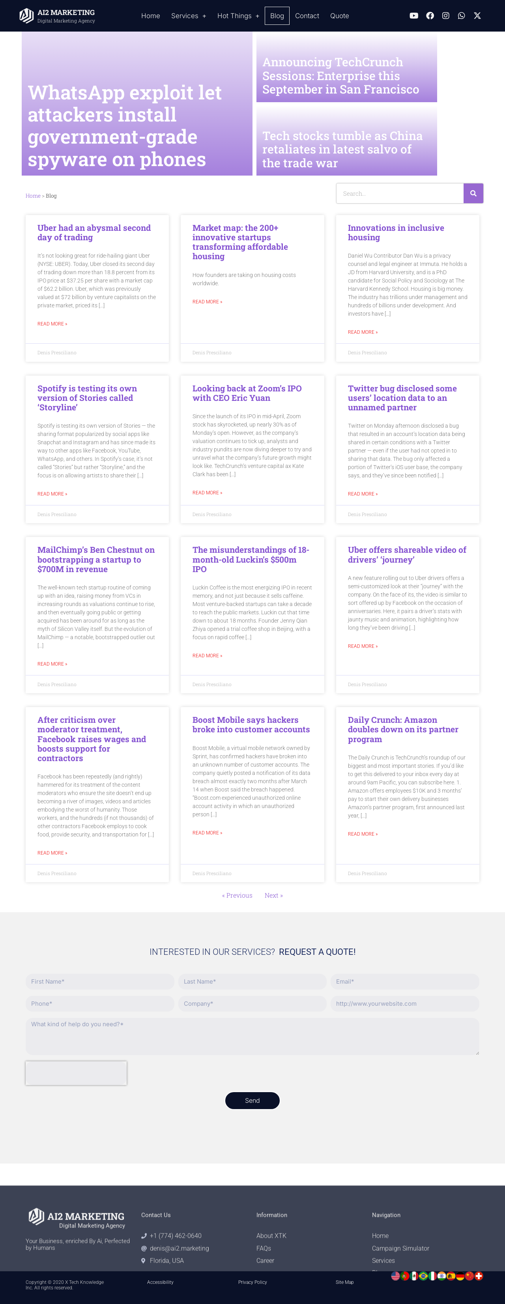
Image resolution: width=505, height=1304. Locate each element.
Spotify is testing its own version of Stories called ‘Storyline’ (87, 398)
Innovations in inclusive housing (396, 232)
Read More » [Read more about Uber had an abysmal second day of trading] (52, 324)
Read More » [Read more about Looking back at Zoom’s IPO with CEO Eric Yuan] (207, 493)
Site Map (345, 1282)
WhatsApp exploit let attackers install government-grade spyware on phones (125, 125)
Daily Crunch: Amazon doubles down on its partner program (403, 729)
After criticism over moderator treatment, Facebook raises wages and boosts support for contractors (91, 738)
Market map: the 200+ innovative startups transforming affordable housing (240, 242)
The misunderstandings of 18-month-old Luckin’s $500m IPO (251, 559)
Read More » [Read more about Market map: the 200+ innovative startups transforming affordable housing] (207, 302)
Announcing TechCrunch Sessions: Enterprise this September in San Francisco (340, 75)
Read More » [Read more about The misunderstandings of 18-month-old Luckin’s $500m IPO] (207, 656)
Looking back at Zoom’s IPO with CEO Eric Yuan (247, 393)
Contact (307, 16)
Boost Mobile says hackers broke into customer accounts (251, 724)
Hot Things (238, 16)
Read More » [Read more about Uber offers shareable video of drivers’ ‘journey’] (363, 646)
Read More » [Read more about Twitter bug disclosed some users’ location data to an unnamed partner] (363, 494)
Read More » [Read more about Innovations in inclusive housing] (363, 332)
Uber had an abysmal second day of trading (94, 232)
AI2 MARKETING (66, 12)
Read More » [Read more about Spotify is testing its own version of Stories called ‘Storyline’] (52, 494)
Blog (277, 16)
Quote (339, 16)
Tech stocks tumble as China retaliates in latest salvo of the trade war (342, 149)
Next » (274, 895)
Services (188, 16)
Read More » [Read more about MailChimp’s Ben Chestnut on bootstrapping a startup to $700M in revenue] (52, 664)
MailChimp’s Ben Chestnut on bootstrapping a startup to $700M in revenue (96, 559)
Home (150, 16)
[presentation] (76, 1073)
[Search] (473, 193)
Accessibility (160, 1282)
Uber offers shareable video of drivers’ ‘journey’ (407, 554)
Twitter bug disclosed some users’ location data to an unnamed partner (402, 398)
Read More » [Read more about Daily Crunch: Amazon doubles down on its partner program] (363, 834)
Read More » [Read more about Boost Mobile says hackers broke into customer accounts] (207, 833)
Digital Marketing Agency (66, 20)
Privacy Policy (252, 1282)
